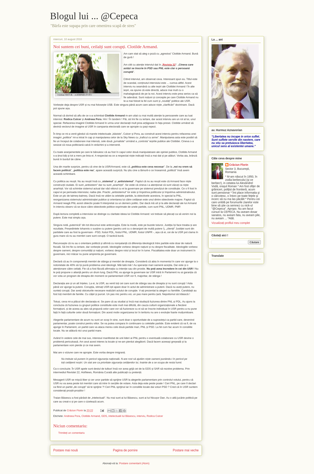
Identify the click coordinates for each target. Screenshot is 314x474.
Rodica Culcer (155, 415)
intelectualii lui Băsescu (121, 415)
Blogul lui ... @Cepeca (94, 16)
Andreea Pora (72, 415)
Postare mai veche (186, 450)
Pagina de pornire (125, 450)
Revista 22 (169, 64)
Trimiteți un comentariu (71, 432)
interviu (141, 415)
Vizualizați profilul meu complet (230, 222)
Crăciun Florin (238, 164)
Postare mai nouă (65, 450)
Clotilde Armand (91, 415)
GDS (104, 415)
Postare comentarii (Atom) (134, 463)
